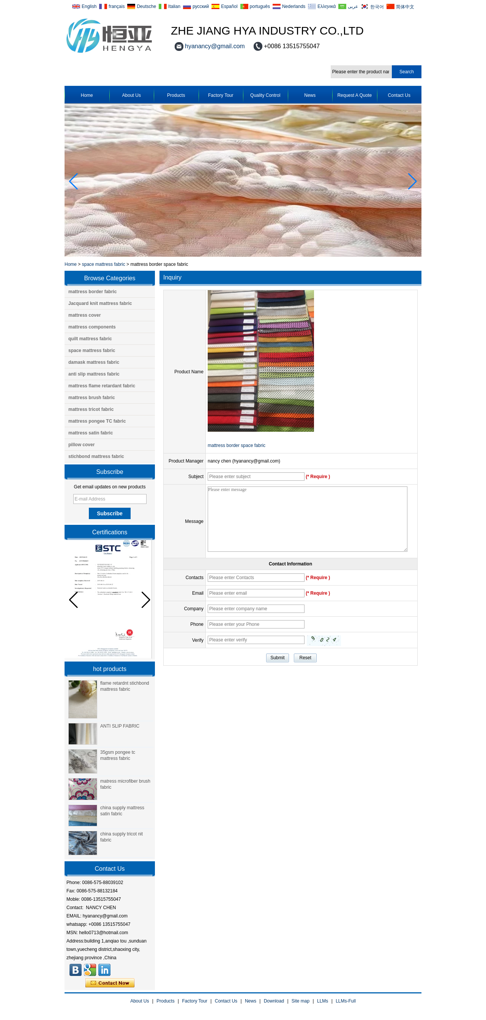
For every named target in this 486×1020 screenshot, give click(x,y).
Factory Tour (220, 95)
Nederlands (293, 6)
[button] (412, 181)
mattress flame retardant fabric (101, 385)
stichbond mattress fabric (96, 456)
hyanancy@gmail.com (215, 46)
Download (274, 1001)
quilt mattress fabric (90, 338)
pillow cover (81, 444)
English (89, 6)
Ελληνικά (326, 6)
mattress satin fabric (90, 433)
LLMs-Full (346, 1001)
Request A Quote (354, 95)
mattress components (92, 327)
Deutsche (146, 6)
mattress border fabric (92, 291)
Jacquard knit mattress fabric (100, 303)
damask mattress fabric (93, 362)
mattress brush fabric (91, 397)
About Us (131, 95)
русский (201, 6)
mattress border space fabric (236, 445)
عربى (353, 6)
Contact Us (399, 95)
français (117, 6)
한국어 (377, 6)
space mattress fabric (103, 264)
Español (229, 6)
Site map (300, 1001)
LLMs (322, 1001)
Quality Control (265, 95)
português (260, 6)
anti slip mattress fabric (94, 374)
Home (87, 95)
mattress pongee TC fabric (97, 421)
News (310, 95)
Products (176, 95)
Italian (174, 6)
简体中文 (405, 6)
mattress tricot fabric (91, 409)
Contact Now (109, 983)
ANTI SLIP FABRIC (119, 726)
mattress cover (84, 315)
